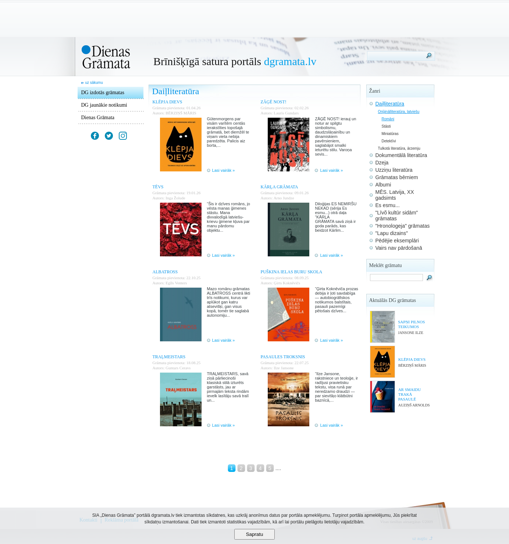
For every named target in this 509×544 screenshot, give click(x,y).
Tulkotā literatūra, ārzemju (399, 148)
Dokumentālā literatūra (401, 155)
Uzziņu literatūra (394, 170)
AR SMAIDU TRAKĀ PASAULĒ (409, 394)
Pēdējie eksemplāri (397, 240)
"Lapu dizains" (391, 233)
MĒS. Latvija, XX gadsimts (394, 195)
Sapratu (254, 534)
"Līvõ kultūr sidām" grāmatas (396, 215)
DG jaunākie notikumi (104, 105)
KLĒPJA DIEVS (412, 359)
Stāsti (386, 126)
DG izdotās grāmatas (102, 92)
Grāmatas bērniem (396, 177)
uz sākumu (94, 83)
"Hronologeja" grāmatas (402, 226)
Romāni (388, 119)
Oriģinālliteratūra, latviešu (399, 112)
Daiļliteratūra (390, 104)
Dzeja (382, 163)
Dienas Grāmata (98, 117)
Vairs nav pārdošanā (398, 248)
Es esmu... (387, 205)
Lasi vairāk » (223, 170)
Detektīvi (389, 141)
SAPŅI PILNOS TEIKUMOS (411, 324)
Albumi (383, 185)
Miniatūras (390, 134)
